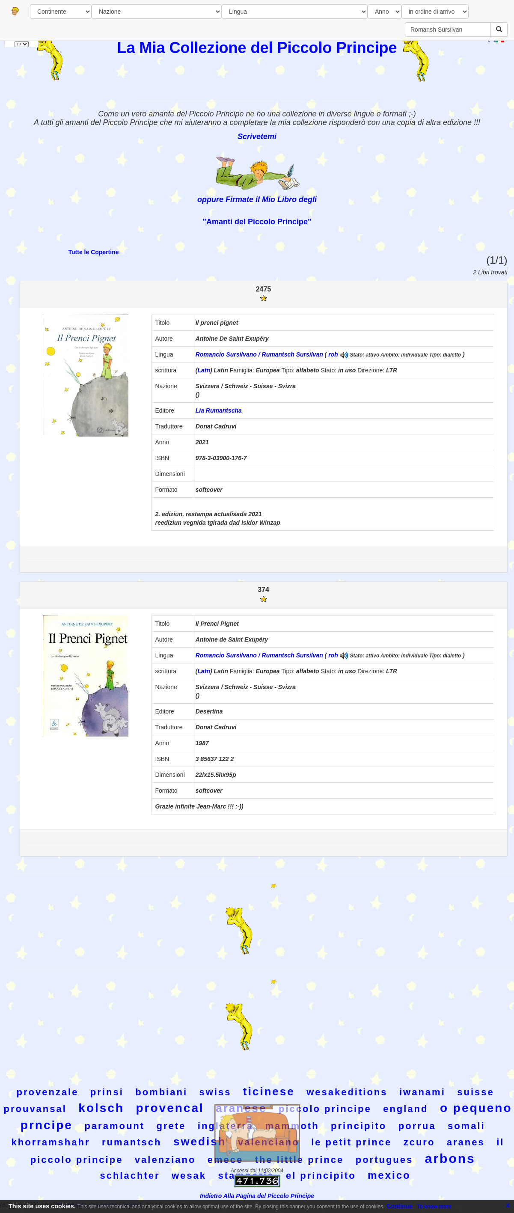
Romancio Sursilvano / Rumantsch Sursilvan (259, 354)
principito (358, 1126)
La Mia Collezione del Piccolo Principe (257, 47)
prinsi (107, 1092)
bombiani (161, 1092)
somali (466, 1126)
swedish (199, 1141)
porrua (417, 1126)
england (405, 1108)
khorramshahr (51, 1142)
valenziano (165, 1159)
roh (333, 354)
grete (171, 1126)
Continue (400, 1206)
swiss (215, 1092)
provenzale (47, 1092)
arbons (450, 1158)
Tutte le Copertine (93, 252)
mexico (389, 1175)
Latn (203, 370)
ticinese (269, 1091)
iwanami (422, 1092)
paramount (114, 1126)
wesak (189, 1175)
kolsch (101, 1108)
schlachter (130, 1175)
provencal (170, 1108)
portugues (384, 1159)
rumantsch (131, 1142)
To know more (434, 1207)
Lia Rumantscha (219, 410)
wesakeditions (346, 1092)
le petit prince (351, 1142)
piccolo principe (325, 1108)
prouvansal (35, 1108)
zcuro (419, 1142)
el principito (321, 1175)
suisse (475, 1092)
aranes (466, 1142)
